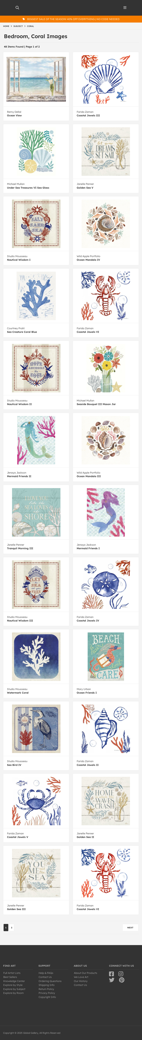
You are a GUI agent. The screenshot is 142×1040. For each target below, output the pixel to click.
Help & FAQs (46, 972)
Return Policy (46, 989)
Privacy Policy (47, 992)
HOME (6, 26)
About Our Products (85, 972)
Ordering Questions (50, 981)
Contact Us (45, 977)
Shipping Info (47, 985)
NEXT (130, 927)
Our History (80, 981)
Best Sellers (10, 977)
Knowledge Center (14, 981)
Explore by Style (12, 985)
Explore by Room (13, 992)
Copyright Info (47, 997)
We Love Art (81, 977)
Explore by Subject (14, 989)
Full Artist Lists (11, 972)
